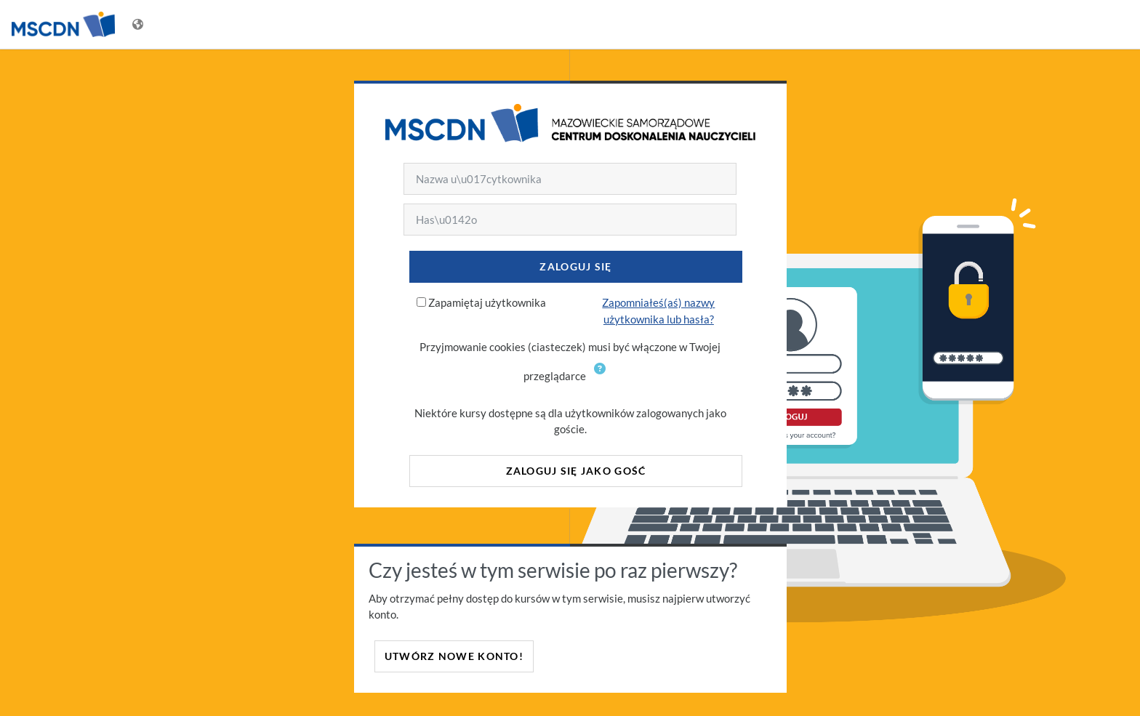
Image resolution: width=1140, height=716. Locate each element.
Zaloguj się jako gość (576, 470)
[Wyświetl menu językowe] (139, 24)
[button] (602, 377)
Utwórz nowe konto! (454, 656)
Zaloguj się (575, 266)
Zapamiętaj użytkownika (487, 302)
